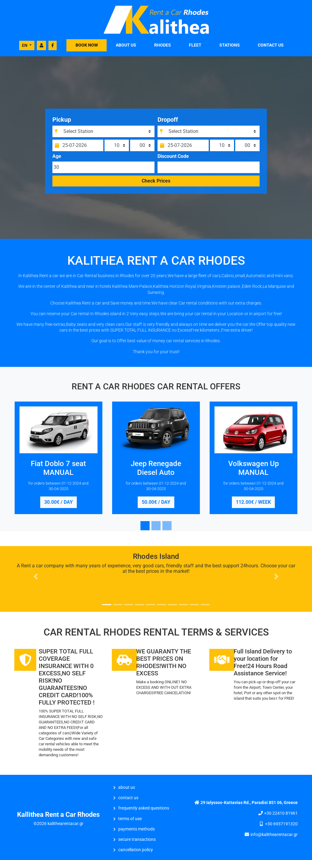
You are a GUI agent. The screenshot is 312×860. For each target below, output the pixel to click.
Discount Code (173, 159)
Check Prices (156, 183)
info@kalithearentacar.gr (274, 834)
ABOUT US (126, 45)
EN (25, 45)
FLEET (195, 45)
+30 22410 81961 (281, 813)
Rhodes (162, 45)
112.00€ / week (253, 502)
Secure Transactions (137, 839)
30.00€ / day (58, 502)
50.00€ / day (156, 502)
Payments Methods (136, 829)
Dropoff (168, 122)
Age (58, 159)
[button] (35, 576)
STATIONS (229, 45)
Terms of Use (130, 818)
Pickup (63, 122)
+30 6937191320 (281, 824)
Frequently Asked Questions (143, 808)
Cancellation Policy (135, 849)
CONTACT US (271, 45)
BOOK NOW (87, 45)
